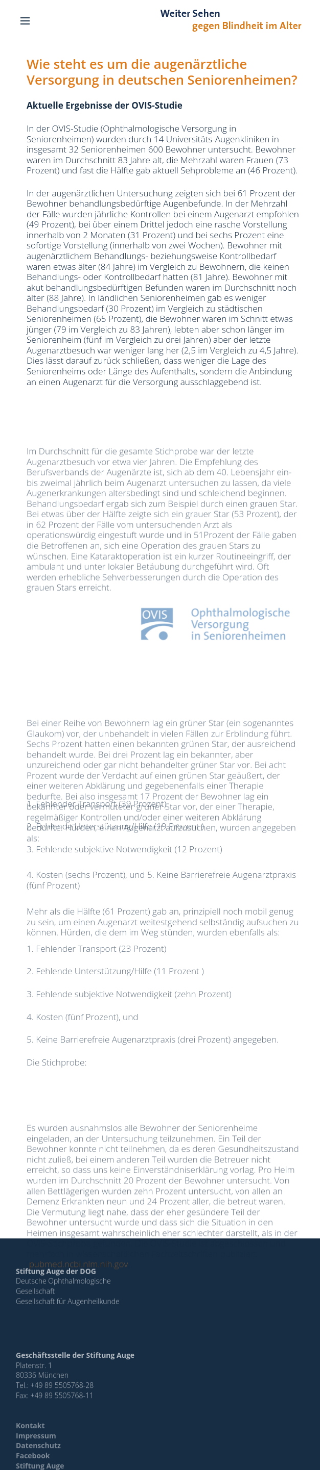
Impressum (36, 1444)
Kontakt (30, 1434)
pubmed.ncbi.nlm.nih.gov (78, 1289)
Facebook (33, 1464)
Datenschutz (38, 1454)
